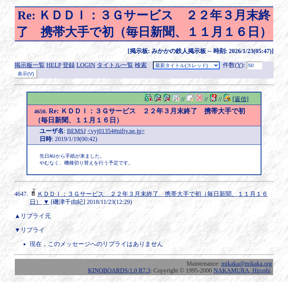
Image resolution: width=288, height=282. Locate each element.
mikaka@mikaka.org (246, 264)
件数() (233, 65)
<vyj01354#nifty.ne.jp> (116, 131)
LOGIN (85, 65)
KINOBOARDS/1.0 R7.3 (119, 271)
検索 (141, 65)
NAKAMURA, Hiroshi (242, 271)
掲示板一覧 (29, 65)
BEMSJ (76, 131)
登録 (69, 65)
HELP (53, 65)
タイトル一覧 (115, 65)
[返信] (240, 99)
